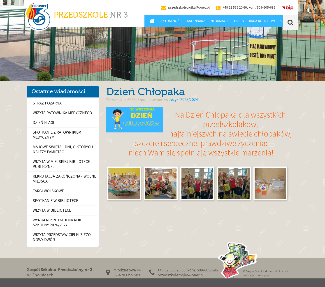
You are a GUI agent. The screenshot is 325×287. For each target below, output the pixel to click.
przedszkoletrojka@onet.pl (189, 7)
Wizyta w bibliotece (52, 210)
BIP (287, 7)
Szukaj (291, 22)
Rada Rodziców (262, 21)
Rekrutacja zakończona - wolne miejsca (64, 179)
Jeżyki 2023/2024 (183, 99)
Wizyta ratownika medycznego (62, 113)
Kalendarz (196, 21)
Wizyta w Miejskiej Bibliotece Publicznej (61, 164)
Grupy (239, 21)
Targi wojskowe (48, 191)
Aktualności (171, 21)
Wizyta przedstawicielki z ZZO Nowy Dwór (62, 237)
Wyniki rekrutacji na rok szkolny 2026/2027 (57, 223)
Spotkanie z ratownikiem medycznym (57, 135)
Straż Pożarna (47, 103)
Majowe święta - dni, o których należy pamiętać (63, 149)
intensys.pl (262, 275)
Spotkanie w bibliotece (55, 200)
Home (152, 21)
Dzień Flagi (43, 122)
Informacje (220, 21)
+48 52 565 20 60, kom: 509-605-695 (249, 7)
